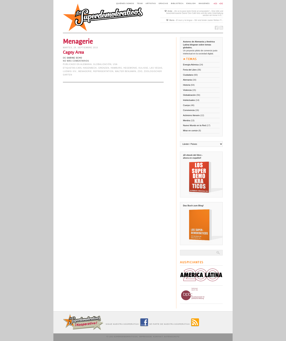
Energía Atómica (191, 64)
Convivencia (189, 110)
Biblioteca (177, 3)
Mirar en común (190, 130)
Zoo (140, 71)
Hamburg (116, 68)
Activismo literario (191, 115)
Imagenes (204, 3)
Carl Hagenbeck (86, 68)
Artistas (151, 3)
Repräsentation (103, 71)
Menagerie (85, 71)
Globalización (102, 64)
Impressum (145, 336)
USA (115, 64)
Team (140, 3)
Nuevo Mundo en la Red (194, 125)
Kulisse (143, 68)
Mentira (186, 120)
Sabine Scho (74, 58)
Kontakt (158, 336)
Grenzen (103, 68)
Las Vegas (156, 68)
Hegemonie (130, 68)
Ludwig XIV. (70, 71)
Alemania (86, 64)
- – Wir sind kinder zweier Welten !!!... (196, 20)
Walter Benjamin (125, 71)
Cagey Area (73, 52)
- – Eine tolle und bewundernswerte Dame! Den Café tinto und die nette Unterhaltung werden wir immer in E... (194, 13)
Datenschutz (171, 336)
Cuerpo (186, 105)
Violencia (187, 90)
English (191, 3)
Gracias (163, 3)
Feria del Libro (190, 70)
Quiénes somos (125, 3)
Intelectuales (189, 100)
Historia (186, 85)
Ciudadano (188, 75)
